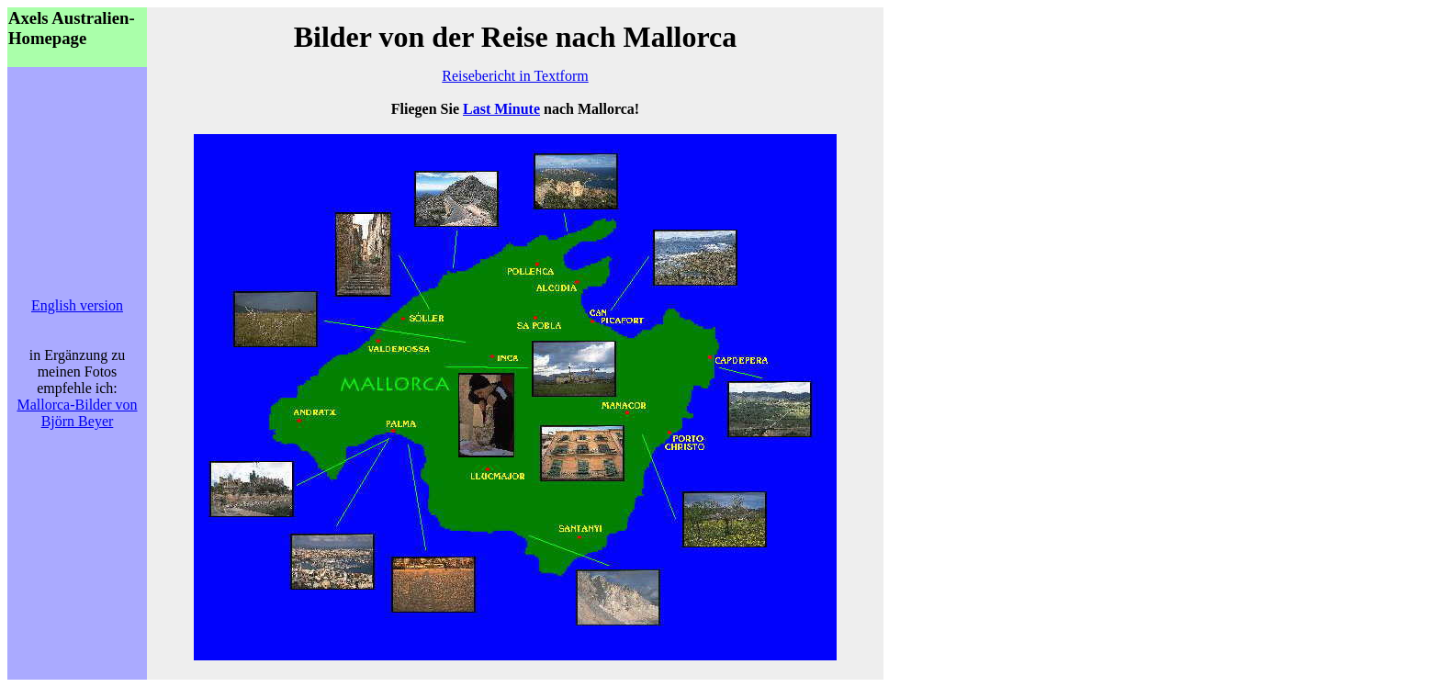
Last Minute (501, 109)
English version (77, 305)
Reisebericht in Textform (515, 76)
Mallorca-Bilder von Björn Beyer (77, 413)
